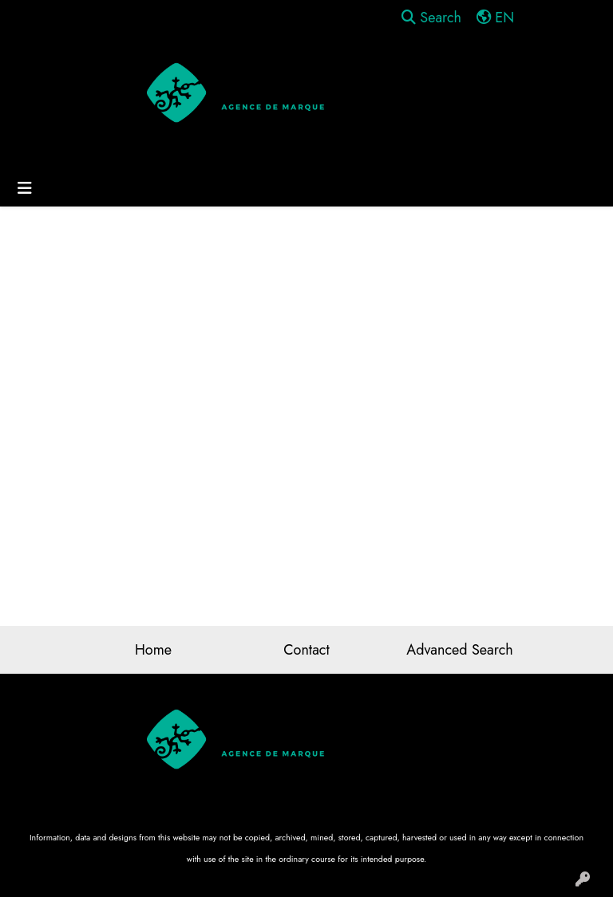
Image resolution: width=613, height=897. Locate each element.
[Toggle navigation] (25, 188)
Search (431, 17)
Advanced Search (459, 649)
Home (153, 649)
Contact (306, 649)
